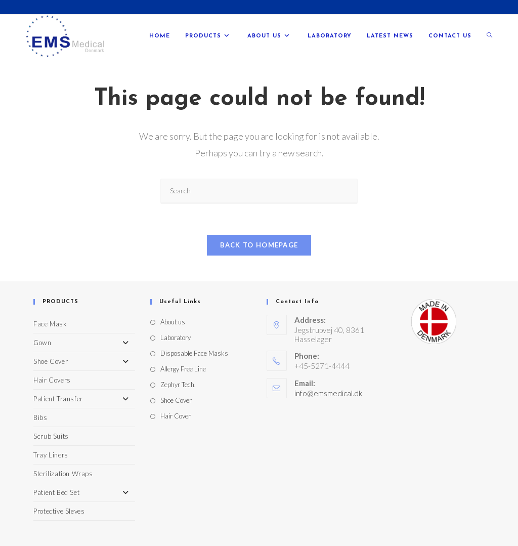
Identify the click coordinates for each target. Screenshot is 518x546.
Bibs (40, 417)
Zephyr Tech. (178, 385)
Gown (84, 342)
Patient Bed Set (84, 492)
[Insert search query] (259, 191)
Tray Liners (50, 455)
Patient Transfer (84, 399)
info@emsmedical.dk (328, 393)
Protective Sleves (58, 511)
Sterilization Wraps (63, 474)
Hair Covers (52, 380)
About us (172, 322)
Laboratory (175, 337)
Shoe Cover (84, 361)
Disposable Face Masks (194, 353)
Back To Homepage (259, 245)
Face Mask (50, 324)
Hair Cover (175, 416)
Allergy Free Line (183, 369)
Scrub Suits (51, 436)
